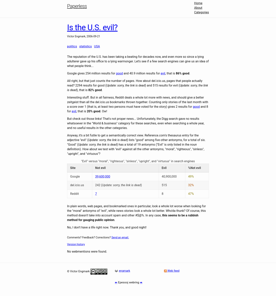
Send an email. (120, 237)
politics (72, 46)
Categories (201, 12)
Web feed (171, 270)
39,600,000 (102, 176)
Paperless (77, 6)
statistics (85, 46)
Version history (76, 244)
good (119, 73)
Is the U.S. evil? (92, 27)
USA (97, 46)
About (198, 8)
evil (163, 73)
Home (198, 3)
